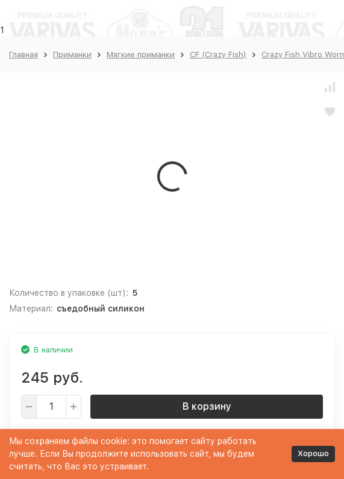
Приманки (72, 54)
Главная (23, 54)
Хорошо (313, 453)
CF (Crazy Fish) (218, 54)
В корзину (207, 406)
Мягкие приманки (141, 54)
